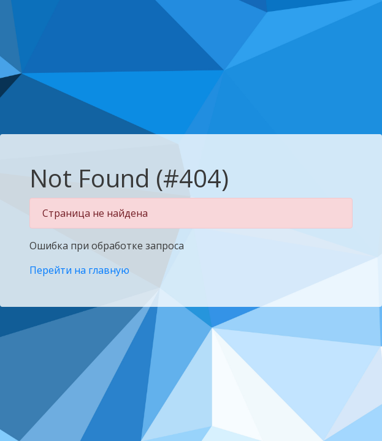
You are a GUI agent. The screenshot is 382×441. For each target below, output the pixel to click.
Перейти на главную (79, 270)
